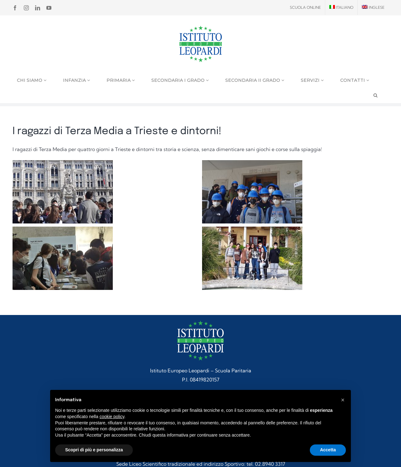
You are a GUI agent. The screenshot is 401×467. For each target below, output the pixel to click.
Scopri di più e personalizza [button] (94, 449)
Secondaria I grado (180, 80)
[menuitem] (341, 7)
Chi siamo (31, 80)
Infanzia (76, 80)
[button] (343, 400)
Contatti (354, 80)
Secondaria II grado (254, 80)
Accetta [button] (328, 449)
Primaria (121, 80)
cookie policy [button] (112, 416)
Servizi (312, 80)
